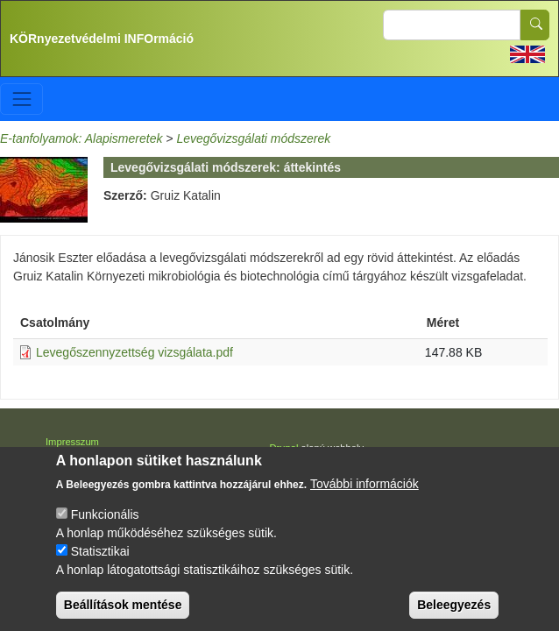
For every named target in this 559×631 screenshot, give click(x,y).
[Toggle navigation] (21, 98)
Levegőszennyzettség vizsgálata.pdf (134, 352)
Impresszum (72, 441)
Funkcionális (105, 530)
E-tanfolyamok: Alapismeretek (81, 138)
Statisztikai (100, 567)
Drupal (284, 448)
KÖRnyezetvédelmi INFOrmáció (102, 39)
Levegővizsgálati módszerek (253, 138)
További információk (364, 500)
